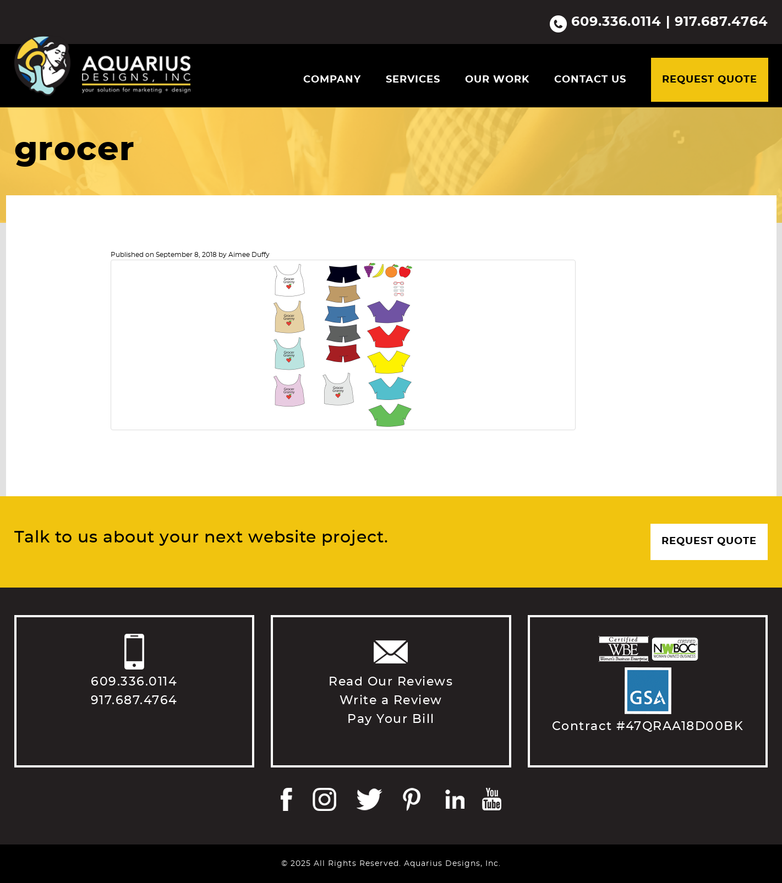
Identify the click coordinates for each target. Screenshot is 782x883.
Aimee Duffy (249, 254)
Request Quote (709, 80)
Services (413, 80)
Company (332, 80)
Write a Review (391, 700)
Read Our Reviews (391, 682)
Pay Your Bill (391, 719)
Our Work (497, 80)
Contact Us (590, 80)
